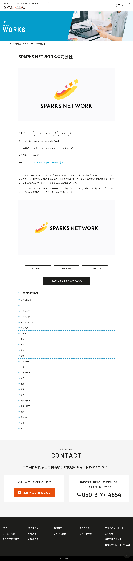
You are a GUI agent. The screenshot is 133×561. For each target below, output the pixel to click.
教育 (22, 378)
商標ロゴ (58, 528)
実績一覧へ (66, 268)
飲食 (22, 428)
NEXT (95, 268)
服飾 (22, 383)
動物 (22, 355)
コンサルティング (44, 133)
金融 (22, 422)
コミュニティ (26, 311)
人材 (63, 133)
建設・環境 (25, 372)
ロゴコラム (84, 528)
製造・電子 (25, 406)
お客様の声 (33, 539)
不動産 (23, 333)
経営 (22, 395)
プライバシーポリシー (115, 528)
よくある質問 (60, 533)
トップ (9, 44)
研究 (22, 389)
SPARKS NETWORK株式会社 (35, 44)
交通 (22, 339)
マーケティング (27, 322)
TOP (5, 528)
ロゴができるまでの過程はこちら (66, 280)
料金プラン (33, 528)
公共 (22, 350)
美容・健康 (25, 400)
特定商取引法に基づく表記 (117, 544)
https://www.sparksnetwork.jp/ (48, 162)
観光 (22, 411)
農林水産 (24, 417)
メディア (24, 327)
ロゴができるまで (11, 539)
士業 (22, 367)
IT (22, 305)
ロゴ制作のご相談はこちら (34, 492)
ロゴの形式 (23, 148)
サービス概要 (9, 533)
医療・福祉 (25, 361)
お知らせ (109, 533)
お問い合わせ (85, 533)
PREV (38, 268)
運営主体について (113, 539)
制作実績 (18, 44)
